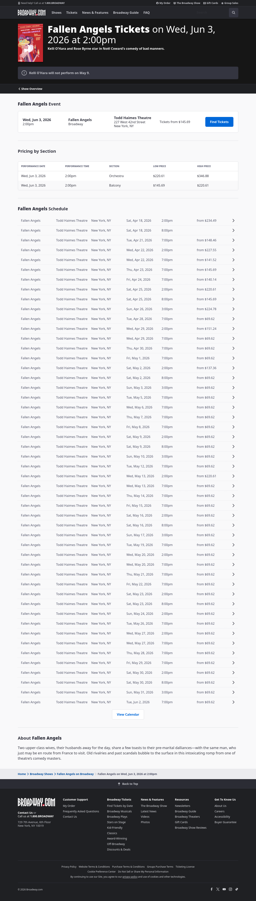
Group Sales (229, 3)
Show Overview (30, 88)
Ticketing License (185, 866)
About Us (220, 806)
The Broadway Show (186, 3)
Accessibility (222, 816)
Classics (112, 833)
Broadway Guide (126, 12)
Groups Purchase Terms (160, 866)
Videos (145, 816)
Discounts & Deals (118, 849)
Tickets (71, 12)
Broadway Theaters (187, 816)
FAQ (146, 12)
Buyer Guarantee (226, 822)
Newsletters (182, 806)
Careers (219, 811)
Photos (145, 822)
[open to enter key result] (233, 12)
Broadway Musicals (119, 811)
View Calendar (128, 714)
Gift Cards (210, 3)
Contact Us (25, 813)
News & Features (95, 12)
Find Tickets (219, 122)
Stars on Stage (116, 822)
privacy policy (130, 876)
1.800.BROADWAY (41, 3)
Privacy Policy (68, 866)
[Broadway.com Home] (31, 13)
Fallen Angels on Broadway (73, 774)
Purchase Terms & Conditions (128, 866)
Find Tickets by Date (120, 806)
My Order (163, 3)
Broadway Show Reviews (190, 827)
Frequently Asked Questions (81, 811)
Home (22, 774)
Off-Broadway (116, 844)
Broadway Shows (39, 774)
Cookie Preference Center (101, 871)
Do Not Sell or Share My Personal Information (143, 871)
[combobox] (216, 12)
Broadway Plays (117, 816)
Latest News (149, 811)
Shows (57, 12)
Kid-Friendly (114, 827)
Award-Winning (117, 838)
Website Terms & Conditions (94, 866)
